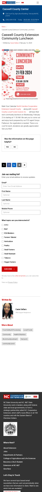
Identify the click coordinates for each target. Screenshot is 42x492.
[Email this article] (19, 165)
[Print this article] (24, 165)
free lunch (24, 339)
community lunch (9, 343)
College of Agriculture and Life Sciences (19, 458)
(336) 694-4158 (9, 20)
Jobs (5, 451)
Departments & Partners (12, 455)
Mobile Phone (7, 209)
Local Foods (28, 330)
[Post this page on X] (4, 165)
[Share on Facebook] (9, 165)
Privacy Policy (13, 282)
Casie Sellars (14, 43)
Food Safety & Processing (11, 330)
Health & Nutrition (20, 334)
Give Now (7, 469)
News (4, 27)
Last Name (6, 200)
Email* (4, 183)
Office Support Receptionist (23, 312)
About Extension (9, 448)
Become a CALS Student (13, 462)
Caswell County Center (16, 9)
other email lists (20, 276)
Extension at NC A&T (11, 465)
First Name (6, 191)
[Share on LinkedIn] (14, 165)
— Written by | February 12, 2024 (17, 43)
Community (7, 334)
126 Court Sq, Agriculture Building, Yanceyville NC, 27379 (21, 15)
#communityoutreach (10, 339)
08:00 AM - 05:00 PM (31, 20)
